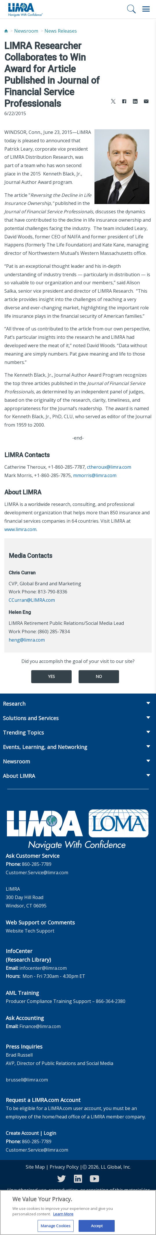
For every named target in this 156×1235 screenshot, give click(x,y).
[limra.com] (25, 9)
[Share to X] (113, 102)
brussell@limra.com (27, 1080)
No (99, 676)
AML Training (22, 992)
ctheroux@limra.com (109, 467)
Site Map (35, 1167)
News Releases (60, 31)
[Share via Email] (146, 102)
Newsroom (26, 31)
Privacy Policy (64, 1167)
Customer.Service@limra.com (37, 872)
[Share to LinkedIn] (135, 102)
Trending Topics (23, 732)
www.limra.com (20, 529)
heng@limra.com (27, 640)
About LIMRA (19, 775)
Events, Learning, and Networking (45, 746)
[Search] (131, 9)
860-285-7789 (36, 864)
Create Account (22, 1133)
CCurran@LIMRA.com (32, 600)
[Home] (6, 31)
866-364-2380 (110, 1001)
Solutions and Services (31, 718)
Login (50, 1133)
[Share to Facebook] (124, 102)
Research (14, 703)
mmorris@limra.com (94, 475)
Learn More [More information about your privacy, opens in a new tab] (63, 1218)
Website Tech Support (30, 931)
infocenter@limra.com (43, 968)
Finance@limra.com (40, 1026)
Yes (51, 676)
